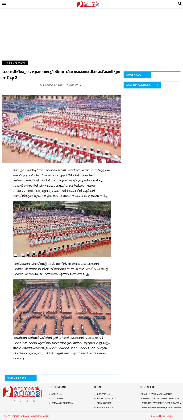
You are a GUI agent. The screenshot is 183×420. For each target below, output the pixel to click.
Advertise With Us (106, 398)
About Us (56, 394)
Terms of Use (104, 403)
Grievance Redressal (62, 403)
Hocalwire (168, 416)
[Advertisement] (91, 33)
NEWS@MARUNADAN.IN (161, 394)
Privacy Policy (105, 407)
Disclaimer (57, 398)
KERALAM (20, 62)
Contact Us (103, 394)
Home (9, 62)
